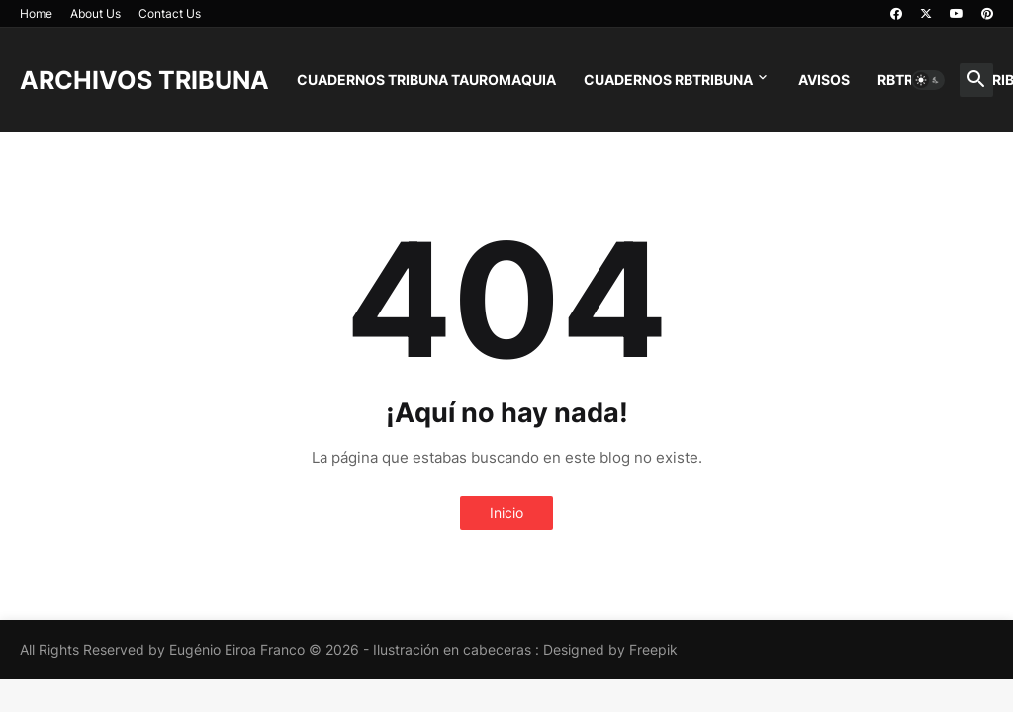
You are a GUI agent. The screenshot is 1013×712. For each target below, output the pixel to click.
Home (36, 13)
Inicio (506, 512)
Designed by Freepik (610, 649)
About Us (95, 13)
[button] (928, 80)
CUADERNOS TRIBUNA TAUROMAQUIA (426, 79)
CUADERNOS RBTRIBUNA (668, 79)
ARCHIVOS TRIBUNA (144, 80)
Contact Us (169, 13)
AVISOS (824, 79)
